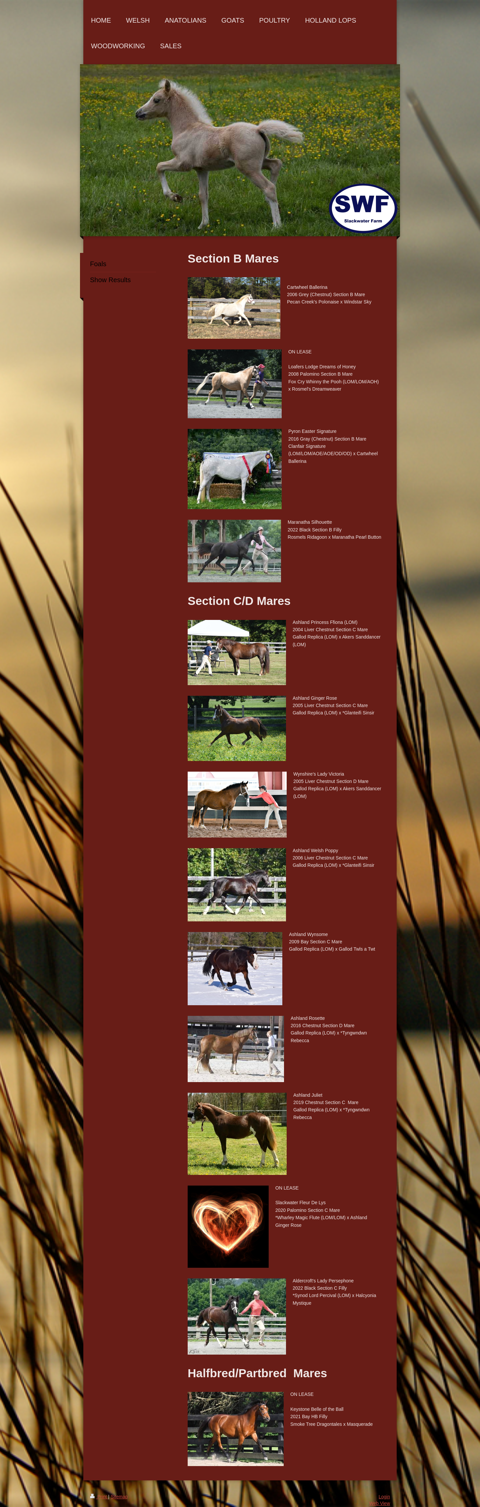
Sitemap (119, 1496)
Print (99, 1496)
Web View (379, 1503)
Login (384, 1496)
